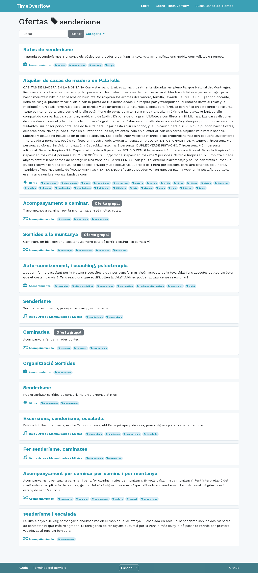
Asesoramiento (37, 65)
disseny (46, 188)
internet (187, 188)
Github (234, 568)
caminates (115, 458)
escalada (104, 250)
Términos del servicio (49, 568)
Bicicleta (121, 250)
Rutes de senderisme (48, 49)
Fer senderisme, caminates (55, 449)
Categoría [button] (94, 34)
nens (162, 188)
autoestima (126, 286)
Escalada (152, 434)
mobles (31, 188)
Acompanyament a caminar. (56, 203)
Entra (145, 6)
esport (61, 65)
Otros (30, 183)
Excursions (95, 434)
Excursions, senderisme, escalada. (64, 418)
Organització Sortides (49, 363)
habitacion (103, 188)
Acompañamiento (39, 219)
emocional (176, 286)
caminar (65, 219)
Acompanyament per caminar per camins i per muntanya (90, 473)
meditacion (64, 188)
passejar (82, 348)
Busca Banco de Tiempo (214, 6)
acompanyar (102, 499)
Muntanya (82, 219)
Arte (135, 188)
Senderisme (37, 301)
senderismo (51, 403)
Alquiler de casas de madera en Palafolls (71, 80)
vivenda (148, 188)
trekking (97, 65)
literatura (223, 183)
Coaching (63, 286)
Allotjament (50, 183)
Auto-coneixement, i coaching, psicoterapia (75, 265)
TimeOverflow (33, 6)
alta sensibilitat (84, 286)
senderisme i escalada (49, 514)
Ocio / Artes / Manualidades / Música (53, 316)
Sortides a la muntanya (50, 234)
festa (202, 188)
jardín (166, 183)
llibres (193, 183)
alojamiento (70, 183)
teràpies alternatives (151, 286)
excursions (115, 317)
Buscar (76, 34)
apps (111, 65)
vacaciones (102, 183)
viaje (174, 188)
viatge (207, 183)
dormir (153, 183)
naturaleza (122, 183)
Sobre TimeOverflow (172, 6)
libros (180, 183)
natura (139, 183)
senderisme (78, 65)
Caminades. (37, 332)
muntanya (66, 250)
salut (192, 286)
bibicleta (121, 188)
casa (87, 183)
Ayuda (23, 568)
